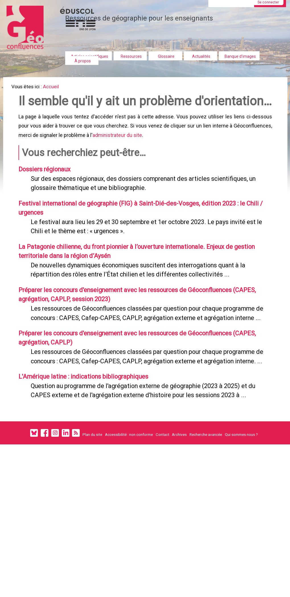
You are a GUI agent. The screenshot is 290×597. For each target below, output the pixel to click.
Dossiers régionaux (48, 193)
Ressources (131, 56)
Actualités (201, 56)
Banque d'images (240, 56)
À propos (83, 61)
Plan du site (92, 505)
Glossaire (166, 56)
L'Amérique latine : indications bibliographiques (91, 434)
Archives (179, 505)
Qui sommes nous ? (241, 505)
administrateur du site (118, 156)
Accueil (54, 87)
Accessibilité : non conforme (129, 505)
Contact (162, 505)
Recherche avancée (206, 505)
